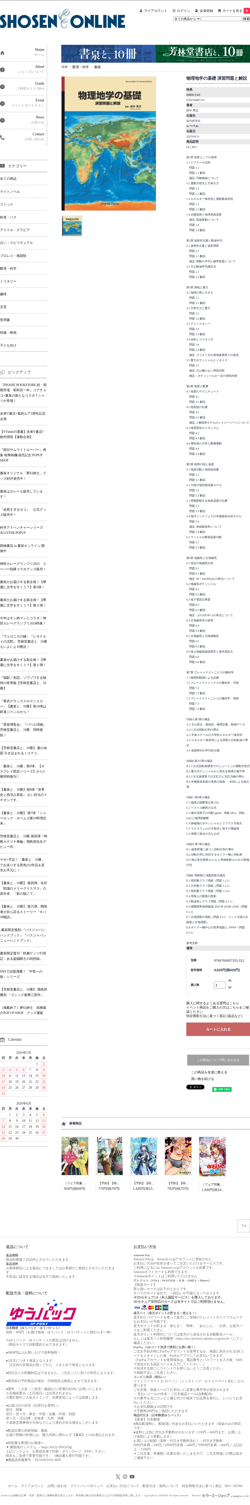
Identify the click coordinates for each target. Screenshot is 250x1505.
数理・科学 (80, 67)
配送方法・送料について (160, 1486)
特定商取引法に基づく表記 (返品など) (214, 1016)
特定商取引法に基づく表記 (202, 1486)
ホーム (13, 1486)
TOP (64, 67)
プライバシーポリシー (86, 1486)
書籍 (97, 67)
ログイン (183, 11)
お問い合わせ (57, 1486)
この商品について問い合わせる (218, 1060)
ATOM (237, 1486)
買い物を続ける (202, 1079)
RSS (228, 1486)
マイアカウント (155, 11)
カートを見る (236, 11)
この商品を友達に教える (209, 1072)
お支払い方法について (122, 1486)
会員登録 (206, 11)
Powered (220, 1495)
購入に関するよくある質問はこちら (212, 1003)
